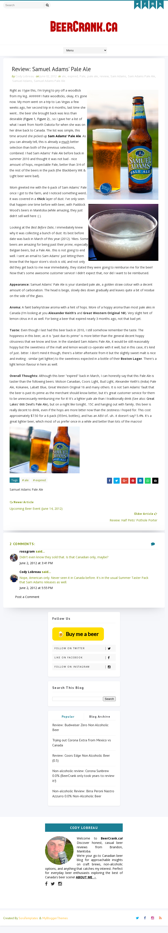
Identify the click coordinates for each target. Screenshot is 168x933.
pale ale (93, 77)
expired (73, 77)
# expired (39, 486)
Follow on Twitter (85, 655)
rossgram (27, 558)
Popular (68, 724)
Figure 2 (43, 119)
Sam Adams (118, 77)
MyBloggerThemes (55, 925)
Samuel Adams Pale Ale (55, 81)
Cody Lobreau (30, 579)
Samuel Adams (28, 81)
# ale (25, 486)
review (104, 77)
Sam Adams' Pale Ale (64, 137)
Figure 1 (30, 119)
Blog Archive (99, 724)
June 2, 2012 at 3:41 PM (36, 570)
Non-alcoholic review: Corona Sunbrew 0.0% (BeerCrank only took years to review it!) (83, 783)
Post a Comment (27, 604)
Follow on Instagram (85, 674)
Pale (83, 77)
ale (64, 77)
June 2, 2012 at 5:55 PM (36, 595)
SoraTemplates (28, 925)
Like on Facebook (85, 664)
